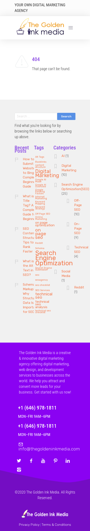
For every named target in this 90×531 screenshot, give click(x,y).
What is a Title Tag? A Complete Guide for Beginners (30, 207)
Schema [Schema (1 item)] (39, 248)
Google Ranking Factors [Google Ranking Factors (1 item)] (40, 192)
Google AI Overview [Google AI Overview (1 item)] (40, 186)
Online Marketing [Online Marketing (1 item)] (41, 218)
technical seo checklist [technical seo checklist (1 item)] (43, 311)
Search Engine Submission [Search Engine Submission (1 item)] (43, 269)
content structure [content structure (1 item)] (40, 166)
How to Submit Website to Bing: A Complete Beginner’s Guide (30, 172)
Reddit (79, 287)
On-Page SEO (78, 228)
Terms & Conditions (56, 525)
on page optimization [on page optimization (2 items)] (45, 224)
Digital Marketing (69, 168)
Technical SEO (81, 249)
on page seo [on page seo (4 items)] (40, 234)
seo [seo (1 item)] (37, 275)
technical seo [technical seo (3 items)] (43, 296)
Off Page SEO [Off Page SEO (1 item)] (42, 214)
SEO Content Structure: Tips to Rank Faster (30, 240)
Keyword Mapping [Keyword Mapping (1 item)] (40, 203)
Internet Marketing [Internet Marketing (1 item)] (41, 198)
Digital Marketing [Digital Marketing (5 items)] (47, 173)
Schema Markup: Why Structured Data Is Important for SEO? (31, 298)
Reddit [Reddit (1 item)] (39, 243)
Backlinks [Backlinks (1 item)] (40, 162)
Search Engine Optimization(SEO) (75, 187)
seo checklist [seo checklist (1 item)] (42, 285)
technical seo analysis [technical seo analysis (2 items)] (42, 304)
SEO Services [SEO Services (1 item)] (42, 290)
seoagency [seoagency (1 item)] (41, 280)
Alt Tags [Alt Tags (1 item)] (39, 157)
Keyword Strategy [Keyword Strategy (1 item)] (40, 208)
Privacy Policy (29, 525)
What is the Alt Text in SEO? (28, 268)
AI (63, 156)
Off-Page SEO (78, 205)
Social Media (66, 273)
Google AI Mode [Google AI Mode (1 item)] (40, 180)
